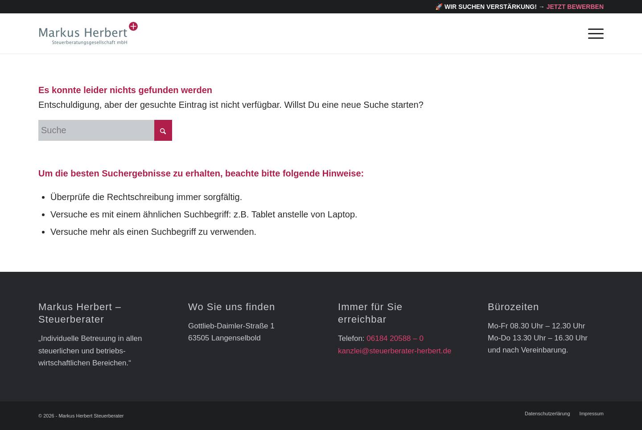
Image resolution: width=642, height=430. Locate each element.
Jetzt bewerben (575, 6)
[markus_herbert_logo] (88, 33)
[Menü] (593, 33)
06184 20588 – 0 (395, 338)
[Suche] (105, 130)
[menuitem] (593, 33)
